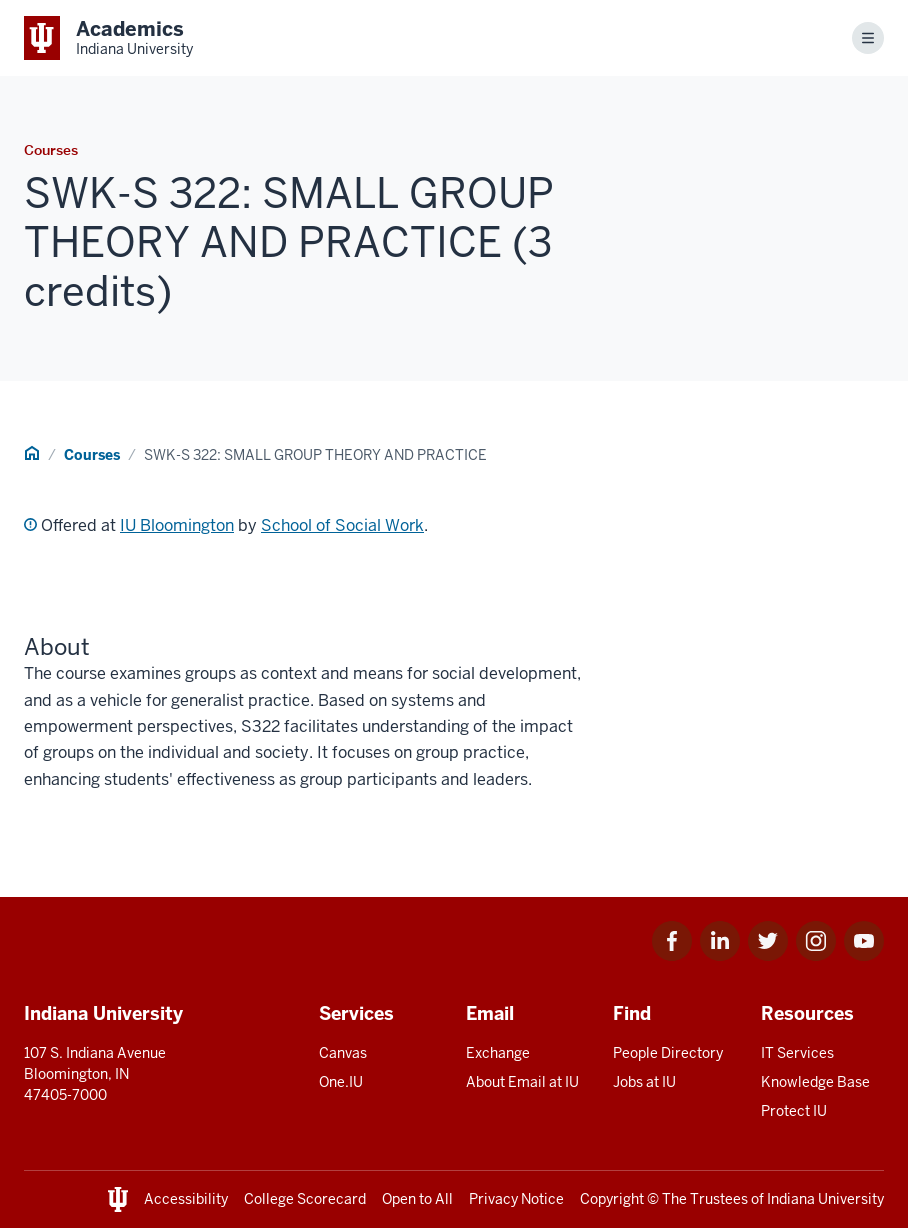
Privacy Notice (516, 1199)
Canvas (343, 1053)
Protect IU (794, 1111)
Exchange (498, 1053)
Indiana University (825, 1199)
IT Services (797, 1053)
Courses (92, 455)
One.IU (341, 1082)
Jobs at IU (644, 1082)
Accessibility (186, 1199)
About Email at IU (522, 1082)
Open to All (417, 1199)
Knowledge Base (815, 1082)
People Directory (668, 1053)
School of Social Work (342, 525)
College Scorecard (305, 1199)
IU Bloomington (177, 525)
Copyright (612, 1199)
